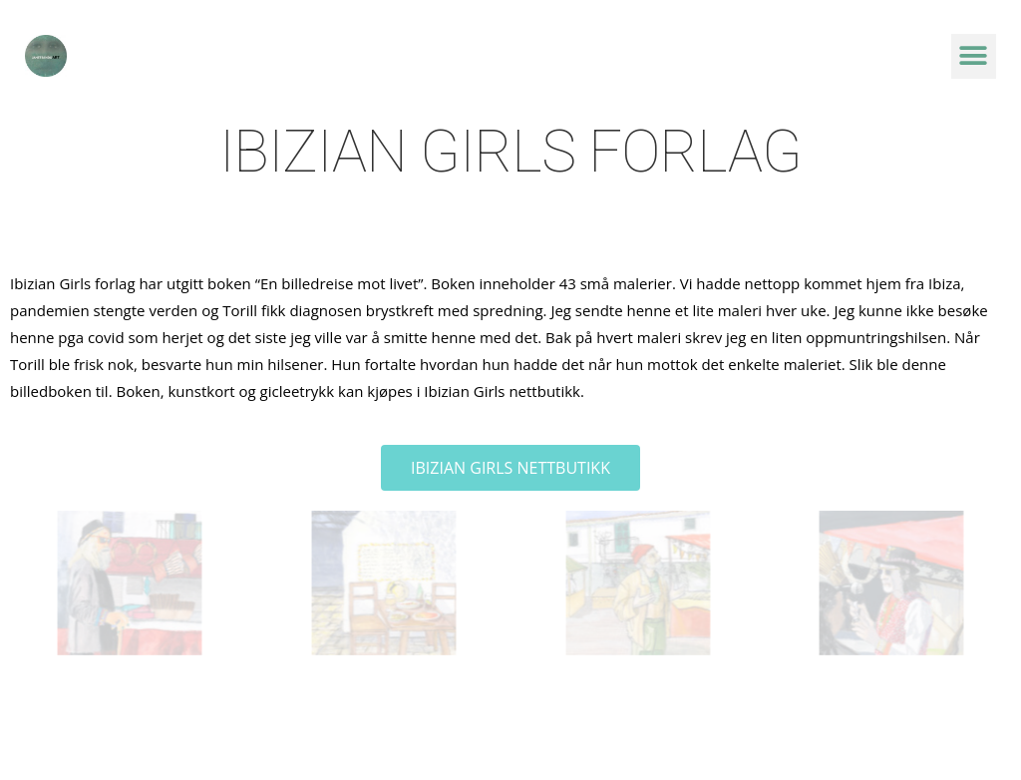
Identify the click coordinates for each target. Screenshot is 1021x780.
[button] (973, 56)
